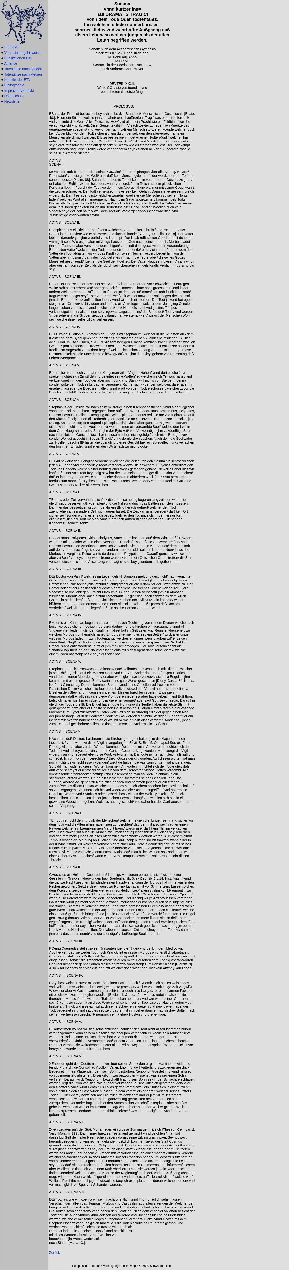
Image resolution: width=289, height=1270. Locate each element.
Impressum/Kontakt (19, 91)
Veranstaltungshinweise (22, 53)
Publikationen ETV (18, 58)
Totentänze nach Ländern (23, 69)
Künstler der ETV (17, 80)
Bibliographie (14, 85)
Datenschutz (14, 96)
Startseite (11, 47)
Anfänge (10, 63)
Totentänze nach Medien (23, 74)
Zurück (54, 1252)
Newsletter (12, 101)
